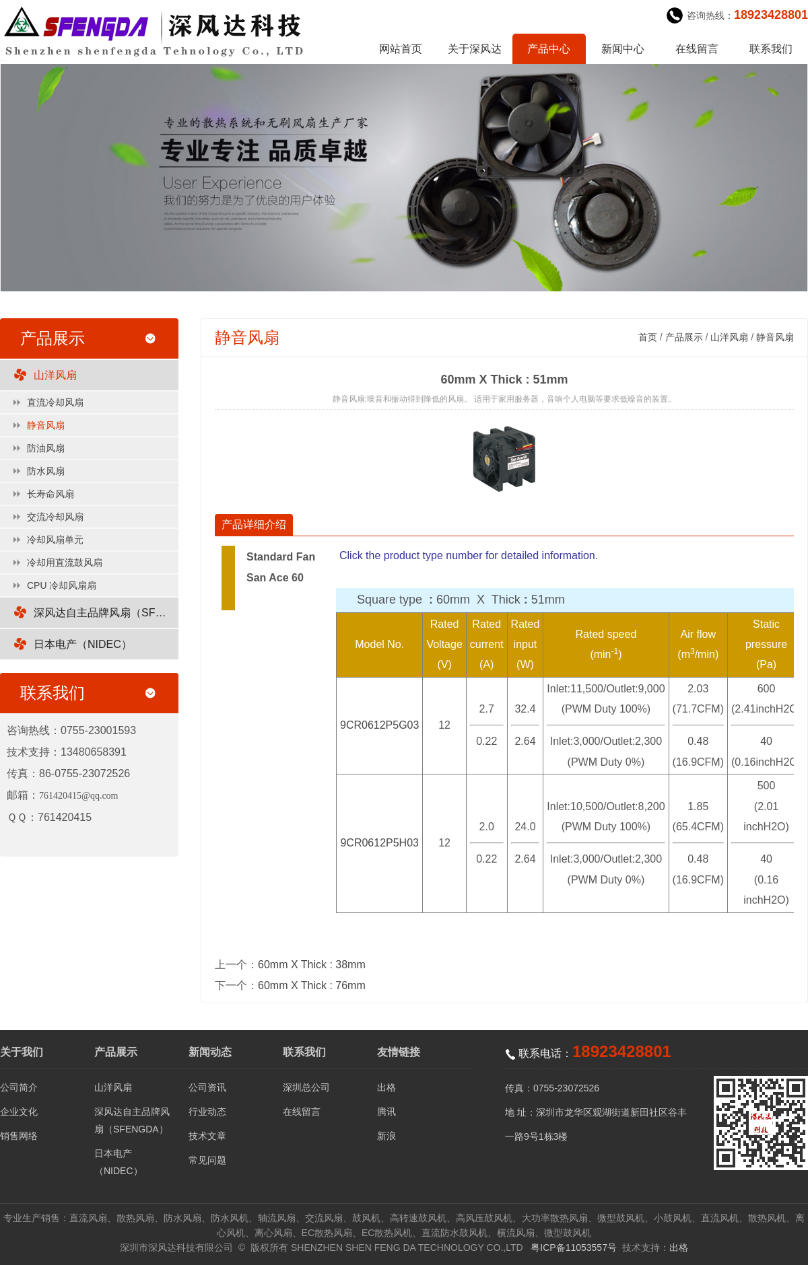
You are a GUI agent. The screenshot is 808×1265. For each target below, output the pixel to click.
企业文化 (19, 1111)
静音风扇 (46, 425)
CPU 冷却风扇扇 (61, 585)
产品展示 (684, 337)
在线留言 (696, 49)
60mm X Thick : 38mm (312, 964)
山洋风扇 (55, 375)
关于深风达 (475, 49)
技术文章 (207, 1135)
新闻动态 (210, 1052)
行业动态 (207, 1111)
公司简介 (19, 1087)
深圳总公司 (306, 1087)
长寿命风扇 (50, 494)
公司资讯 (207, 1087)
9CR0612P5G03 (379, 725)
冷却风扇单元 (55, 539)
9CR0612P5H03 (379, 842)
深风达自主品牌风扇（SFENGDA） (106, 612)
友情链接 (398, 1052)
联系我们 (771, 49)
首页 (647, 337)
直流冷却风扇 (55, 402)
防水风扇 (46, 471)
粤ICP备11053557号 (574, 1247)
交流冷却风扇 (55, 516)
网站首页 (400, 49)
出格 (386, 1087)
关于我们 (21, 1052)
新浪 (386, 1135)
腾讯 (386, 1111)
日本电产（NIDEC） (83, 644)
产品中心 (548, 49)
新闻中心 (622, 49)
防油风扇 (46, 448)
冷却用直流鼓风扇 (64, 562)
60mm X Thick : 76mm (312, 985)
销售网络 (19, 1135)
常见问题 (207, 1160)
